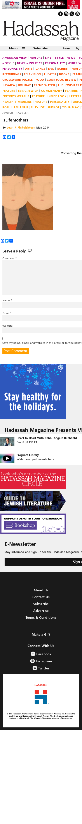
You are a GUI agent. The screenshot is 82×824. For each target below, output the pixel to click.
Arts (29, 68)
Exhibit (63, 68)
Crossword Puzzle (17, 79)
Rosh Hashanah (15, 107)
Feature (36, 57)
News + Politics (29, 63)
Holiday (24, 85)
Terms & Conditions (41, 617)
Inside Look (56, 96)
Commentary (51, 90)
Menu (13, 48)
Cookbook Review (62, 79)
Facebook (41, 654)
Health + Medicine (17, 101)
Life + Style (54, 57)
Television (32, 74)
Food (39, 79)
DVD (51, 68)
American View (14, 57)
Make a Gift (41, 634)
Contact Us (41, 597)
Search (68, 48)
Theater (50, 74)
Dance (40, 68)
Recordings (11, 74)
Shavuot (38, 107)
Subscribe (40, 48)
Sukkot (53, 107)
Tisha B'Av (70, 107)
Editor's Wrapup (15, 96)
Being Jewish (28, 90)
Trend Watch (44, 85)
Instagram (41, 661)
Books (64, 74)
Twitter (41, 668)
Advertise (41, 611)
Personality (55, 63)
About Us (41, 590)
